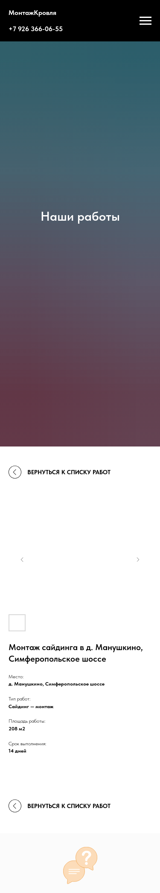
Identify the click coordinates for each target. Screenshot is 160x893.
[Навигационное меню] (145, 21)
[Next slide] (138, 559)
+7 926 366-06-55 (36, 29)
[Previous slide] (22, 559)
